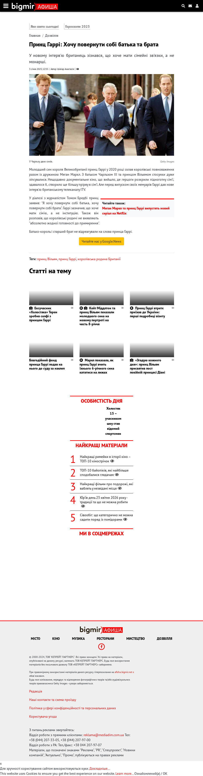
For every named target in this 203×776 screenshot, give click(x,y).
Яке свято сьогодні (45, 26)
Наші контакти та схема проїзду (52, 700)
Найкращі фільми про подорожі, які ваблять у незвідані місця (106, 486)
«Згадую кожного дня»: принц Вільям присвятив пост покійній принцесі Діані (147, 366)
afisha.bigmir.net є (124, 672)
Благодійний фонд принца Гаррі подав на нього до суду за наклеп (47, 364)
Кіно (56, 638)
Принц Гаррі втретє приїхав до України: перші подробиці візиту (147, 312)
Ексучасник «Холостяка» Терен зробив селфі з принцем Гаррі (43, 314)
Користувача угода (43, 716)
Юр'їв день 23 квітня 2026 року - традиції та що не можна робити (104, 501)
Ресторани (105, 638)
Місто (35, 638)
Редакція (35, 691)
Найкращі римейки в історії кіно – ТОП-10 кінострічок (105, 459)
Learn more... (124, 773)
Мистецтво (135, 638)
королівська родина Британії (99, 259)
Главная (35, 35)
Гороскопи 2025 (77, 26)
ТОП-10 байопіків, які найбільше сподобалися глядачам (104, 472)
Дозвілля (51, 35)
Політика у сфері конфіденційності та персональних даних (72, 708)
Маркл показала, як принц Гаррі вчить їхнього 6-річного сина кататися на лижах (97, 366)
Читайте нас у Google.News (101, 241)
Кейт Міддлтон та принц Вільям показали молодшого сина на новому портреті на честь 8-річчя (97, 316)
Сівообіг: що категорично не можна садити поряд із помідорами (106, 517)
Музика (78, 638)
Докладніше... (99, 768)
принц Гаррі (67, 259)
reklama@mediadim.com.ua (104, 735)
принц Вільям (47, 259)
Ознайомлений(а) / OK (150, 773)
